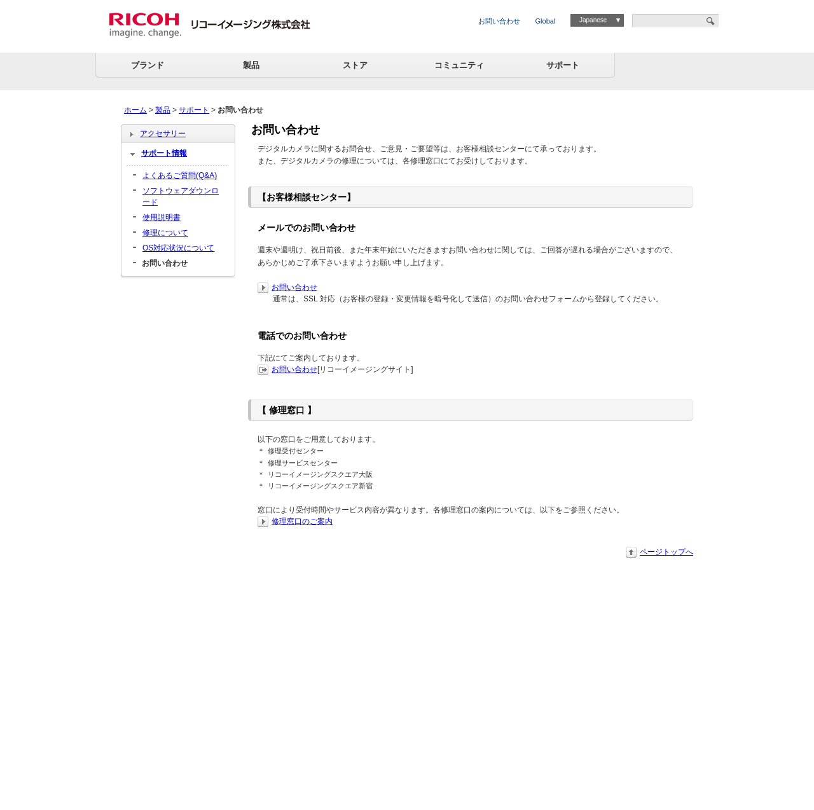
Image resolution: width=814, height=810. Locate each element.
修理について (165, 232)
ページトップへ (666, 551)
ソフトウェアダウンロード (180, 196)
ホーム (135, 110)
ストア (355, 65)
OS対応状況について (178, 248)
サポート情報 (164, 153)
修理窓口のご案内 (302, 521)
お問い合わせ (499, 21)
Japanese (593, 20)
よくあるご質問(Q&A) (179, 175)
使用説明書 (161, 217)
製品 (251, 65)
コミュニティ (459, 65)
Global (545, 21)
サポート (562, 65)
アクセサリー (163, 133)
